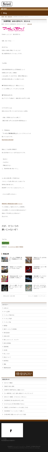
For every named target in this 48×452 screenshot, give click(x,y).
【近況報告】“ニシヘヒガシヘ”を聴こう (14, 411)
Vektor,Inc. (32, 447)
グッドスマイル (11, 246)
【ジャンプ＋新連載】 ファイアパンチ (37, 296)
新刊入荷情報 (7, 343)
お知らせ (6, 308)
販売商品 (6, 360)
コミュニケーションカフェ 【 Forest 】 (22, 446)
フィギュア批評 (8, 318)
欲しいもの (7, 353)
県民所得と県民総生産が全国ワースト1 (12, 203)
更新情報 (6, 346)
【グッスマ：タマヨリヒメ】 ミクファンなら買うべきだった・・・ (39, 287)
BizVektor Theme (24, 447)
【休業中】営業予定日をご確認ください (14, 390)
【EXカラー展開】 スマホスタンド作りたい (15, 397)
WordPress (16, 447)
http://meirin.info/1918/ (7, 139)
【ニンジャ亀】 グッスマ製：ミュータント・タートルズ (15, 287)
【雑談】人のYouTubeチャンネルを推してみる (16, 407)
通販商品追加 (7, 367)
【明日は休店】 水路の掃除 (8, 296)
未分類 (5, 350)
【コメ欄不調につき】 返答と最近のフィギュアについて (18, 393)
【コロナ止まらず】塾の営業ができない (14, 404)
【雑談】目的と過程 (9, 386)
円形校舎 (21, 246)
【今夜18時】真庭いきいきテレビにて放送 (15, 414)
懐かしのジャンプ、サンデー (11, 339)
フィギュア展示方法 (9, 315)
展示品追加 (7, 332)
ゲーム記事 (7, 311)
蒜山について (7, 357)
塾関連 (5, 325)
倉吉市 (17, 246)
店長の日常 (29, 24)
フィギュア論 (7, 322)
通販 (5, 364)
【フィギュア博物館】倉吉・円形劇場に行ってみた (15, 259)
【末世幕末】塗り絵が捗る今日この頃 (14, 400)
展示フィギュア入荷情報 (10, 329)
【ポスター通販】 (8, 382)
